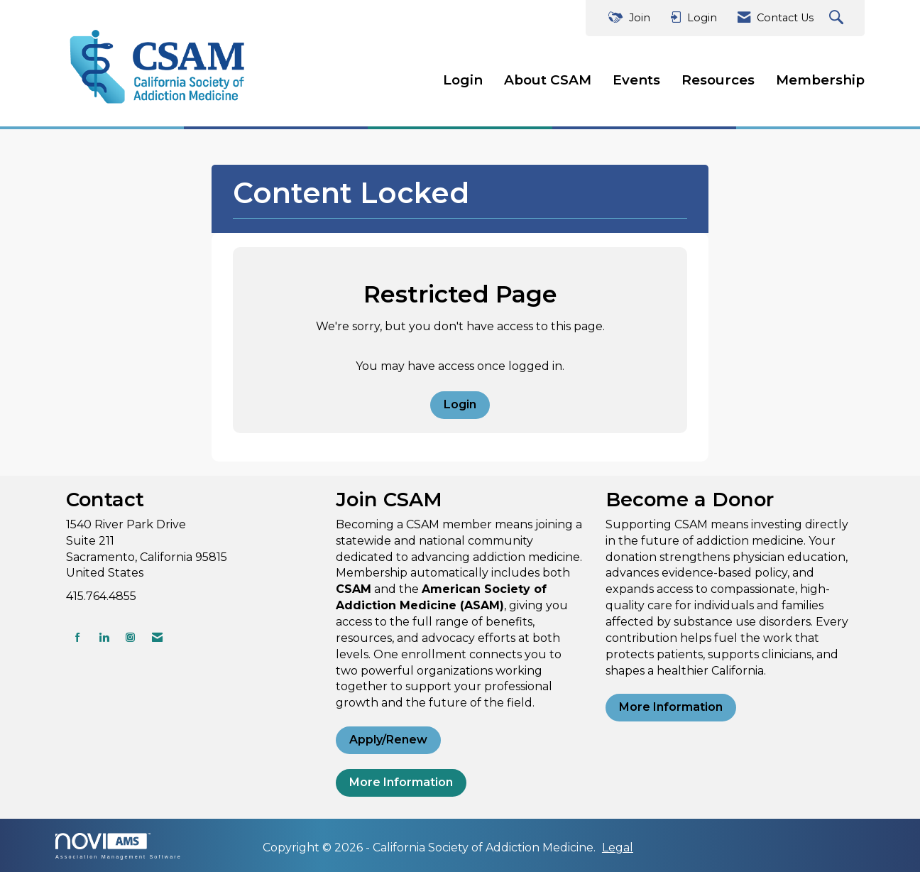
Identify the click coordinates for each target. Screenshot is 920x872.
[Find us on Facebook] (77, 637)
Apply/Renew (388, 739)
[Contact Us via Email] (157, 637)
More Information (401, 782)
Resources (718, 80)
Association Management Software (118, 846)
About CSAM (547, 80)
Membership (820, 80)
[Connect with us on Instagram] (130, 637)
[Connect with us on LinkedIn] (104, 637)
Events (636, 80)
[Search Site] (838, 18)
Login (463, 80)
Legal (617, 847)
